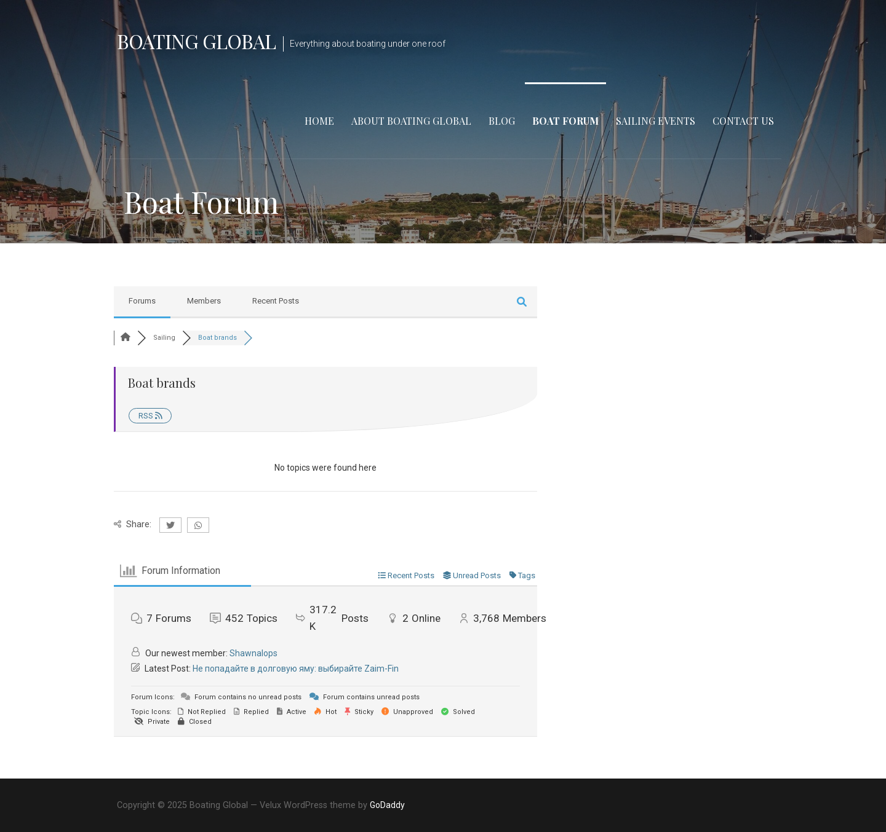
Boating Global (196, 41)
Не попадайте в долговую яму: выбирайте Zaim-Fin (296, 668)
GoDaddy (387, 805)
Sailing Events (655, 120)
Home (319, 120)
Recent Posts (275, 300)
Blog (502, 120)
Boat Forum (565, 120)
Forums (142, 300)
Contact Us (743, 120)
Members (204, 300)
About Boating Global (411, 120)
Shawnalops (253, 653)
